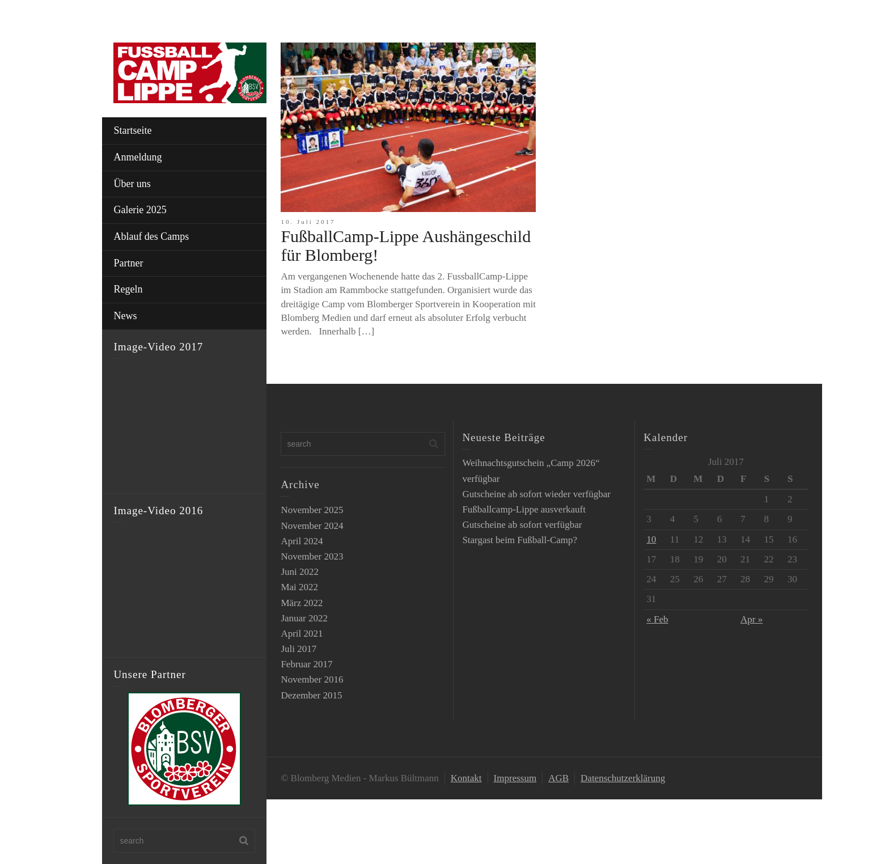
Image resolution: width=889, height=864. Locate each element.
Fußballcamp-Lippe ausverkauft (524, 509)
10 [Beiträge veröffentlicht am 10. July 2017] (651, 539)
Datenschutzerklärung (623, 778)
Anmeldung (137, 157)
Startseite (132, 130)
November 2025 (312, 510)
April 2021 (302, 633)
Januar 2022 (304, 618)
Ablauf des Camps (151, 236)
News (125, 315)
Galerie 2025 (139, 209)
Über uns (132, 183)
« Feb (657, 619)
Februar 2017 (306, 664)
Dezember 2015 (311, 695)
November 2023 (312, 556)
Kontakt (466, 778)
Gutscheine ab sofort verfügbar (522, 524)
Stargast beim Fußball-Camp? (519, 540)
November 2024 (312, 525)
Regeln (127, 289)
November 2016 (312, 679)
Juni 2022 (300, 571)
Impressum (515, 778)
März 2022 (302, 603)
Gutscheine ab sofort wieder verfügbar (536, 494)
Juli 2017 (298, 648)
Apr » (751, 619)
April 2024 (302, 541)
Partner (128, 263)
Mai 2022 (299, 587)
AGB (558, 778)
